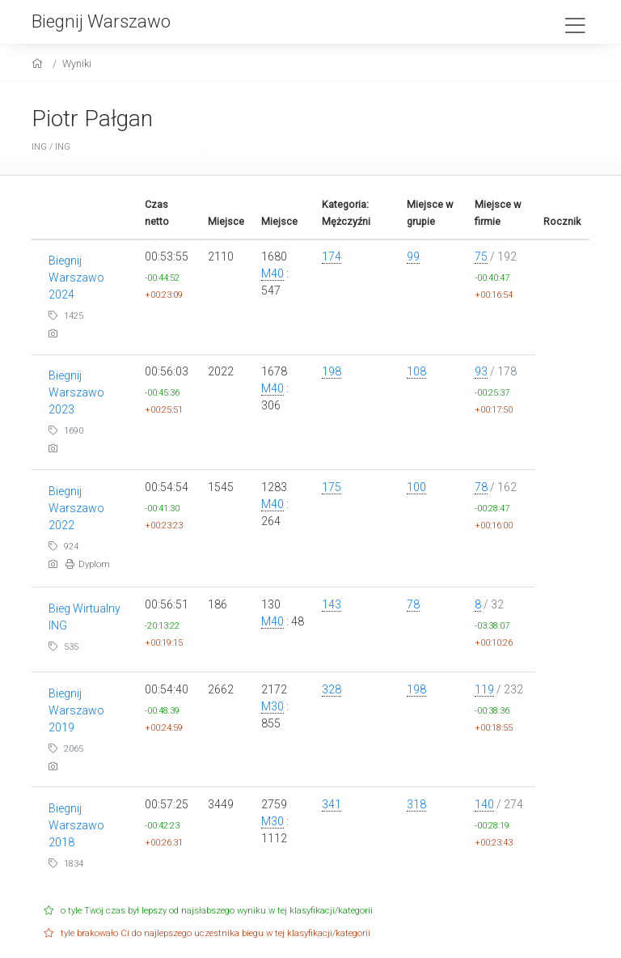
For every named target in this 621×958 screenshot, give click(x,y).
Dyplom (87, 564)
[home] (39, 63)
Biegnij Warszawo (101, 21)
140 (484, 804)
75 (481, 256)
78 (481, 487)
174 (331, 256)
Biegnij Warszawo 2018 (76, 825)
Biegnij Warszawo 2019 (76, 710)
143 (331, 604)
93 (481, 371)
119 (484, 689)
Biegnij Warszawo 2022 (76, 508)
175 (331, 487)
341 (331, 804)
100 (416, 487)
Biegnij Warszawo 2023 (76, 392)
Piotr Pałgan (92, 118)
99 (413, 256)
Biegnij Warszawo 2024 (76, 277)
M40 (272, 273)
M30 (272, 706)
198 (331, 371)
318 (416, 804)
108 (416, 371)
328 (331, 689)
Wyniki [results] (76, 63)
